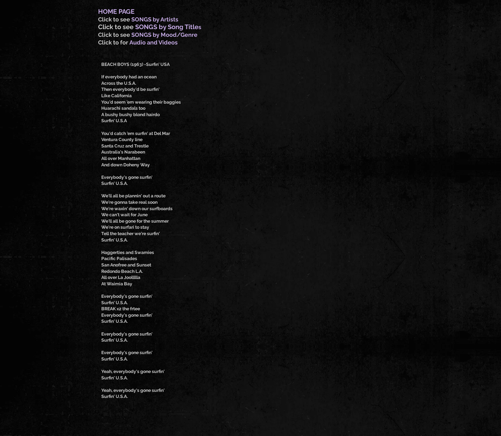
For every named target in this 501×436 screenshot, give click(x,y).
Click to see (114, 19)
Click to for (113, 42)
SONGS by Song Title (166, 27)
